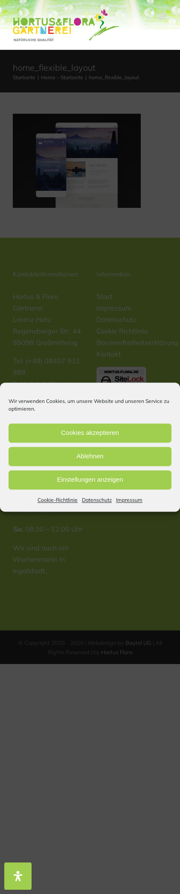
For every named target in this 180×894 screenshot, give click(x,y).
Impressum (129, 500)
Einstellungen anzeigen (90, 479)
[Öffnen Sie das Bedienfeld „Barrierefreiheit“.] (18, 876)
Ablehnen (89, 456)
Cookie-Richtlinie (58, 500)
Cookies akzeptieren (90, 432)
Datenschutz (97, 500)
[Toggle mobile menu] (162, 16)
